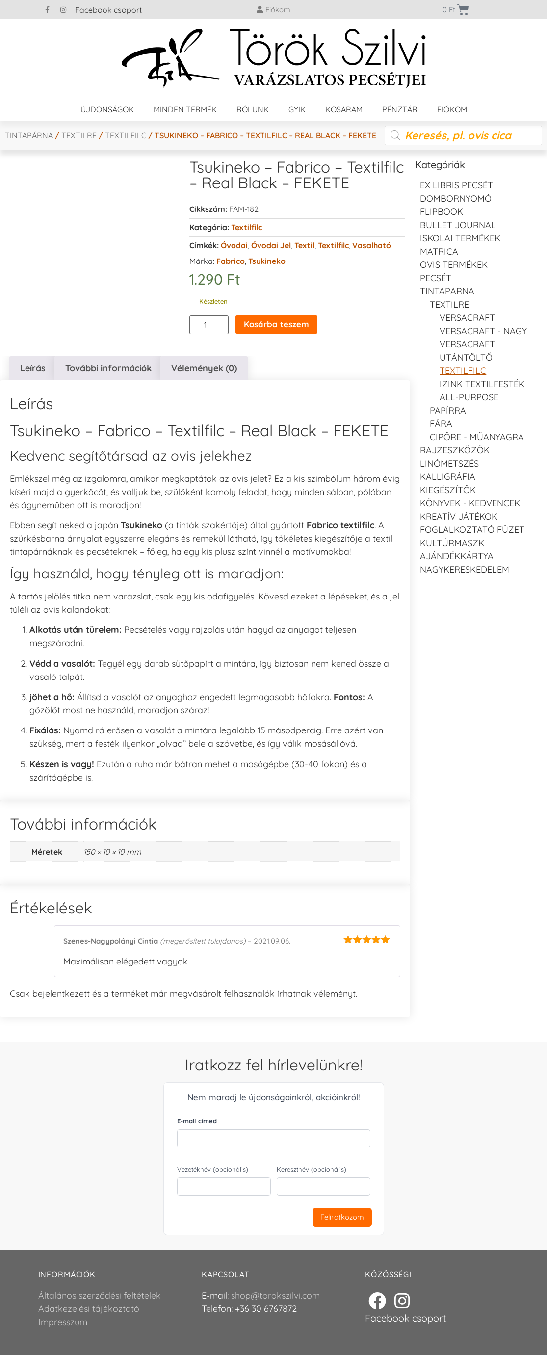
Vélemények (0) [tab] (204, 368)
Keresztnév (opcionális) (311, 1169)
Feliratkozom (342, 1217)
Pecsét (435, 278)
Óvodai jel (271, 245)
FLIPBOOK (441, 211)
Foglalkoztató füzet (472, 529)
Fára (441, 423)
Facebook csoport (108, 10)
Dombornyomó (456, 198)
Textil (304, 245)
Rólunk (252, 109)
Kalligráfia (447, 476)
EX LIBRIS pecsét (456, 185)
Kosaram (344, 109)
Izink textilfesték (482, 384)
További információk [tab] (108, 368)
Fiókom (452, 109)
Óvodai (234, 245)
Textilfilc (125, 135)
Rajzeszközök (455, 450)
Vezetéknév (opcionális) (212, 1169)
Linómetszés (449, 463)
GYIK (297, 109)
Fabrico (230, 261)
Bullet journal (458, 225)
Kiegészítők (448, 489)
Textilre (79, 135)
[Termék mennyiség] (209, 324)
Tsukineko (267, 261)
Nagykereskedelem (464, 569)
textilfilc (333, 245)
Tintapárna (29, 135)
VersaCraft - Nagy (483, 331)
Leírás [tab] (33, 368)
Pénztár (399, 109)
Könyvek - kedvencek (470, 503)
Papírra (448, 410)
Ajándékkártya (457, 556)
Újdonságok (107, 109)
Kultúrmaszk (452, 542)
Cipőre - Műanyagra (477, 437)
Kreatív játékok (458, 516)
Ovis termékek (454, 264)
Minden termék (185, 109)
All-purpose (469, 397)
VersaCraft (467, 317)
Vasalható (371, 245)
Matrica (439, 251)
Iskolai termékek (460, 238)
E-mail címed (197, 1121)
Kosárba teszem (278, 325)
